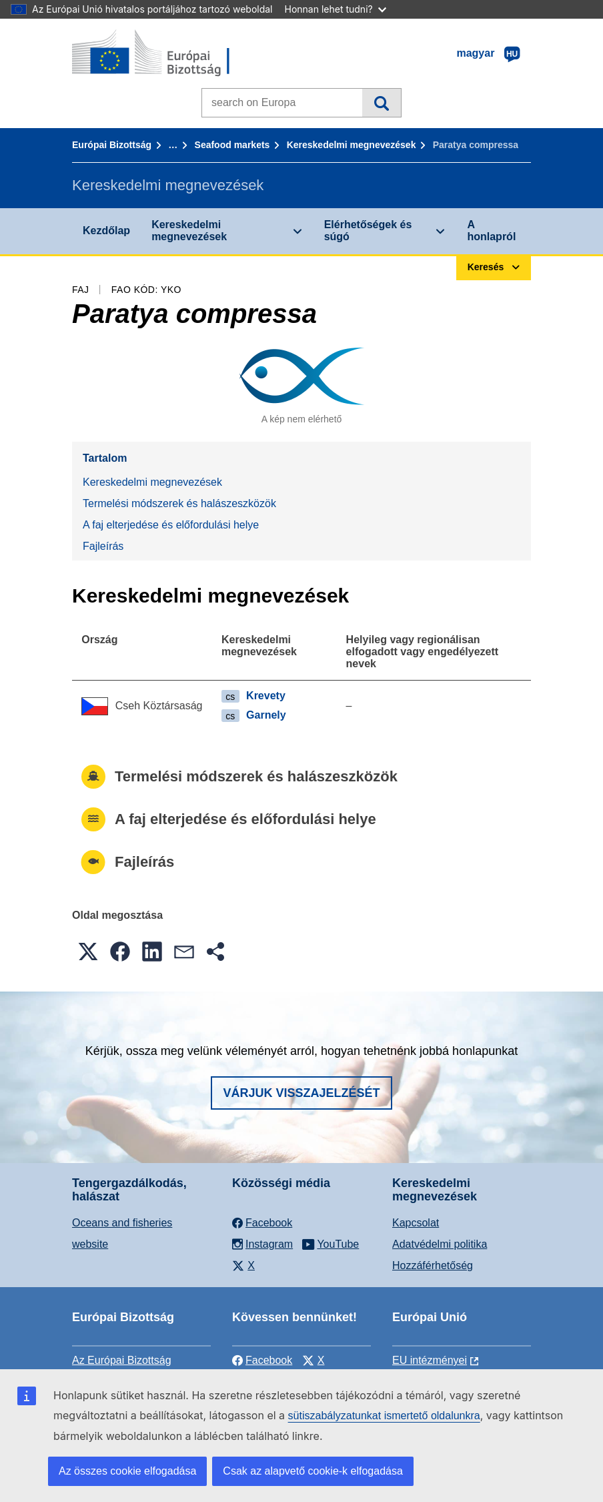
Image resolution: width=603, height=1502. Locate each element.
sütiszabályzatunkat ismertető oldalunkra (384, 1415)
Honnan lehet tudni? (335, 9)
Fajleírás (103, 546)
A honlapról (491, 230)
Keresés (381, 103)
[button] (88, 951)
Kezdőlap (106, 230)
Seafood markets (232, 144)
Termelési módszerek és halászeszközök (179, 503)
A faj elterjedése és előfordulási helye (171, 524)
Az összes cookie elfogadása (127, 1471)
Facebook (262, 1360)
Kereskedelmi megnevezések (351, 144)
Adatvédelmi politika (439, 1244)
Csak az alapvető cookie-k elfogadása (313, 1471)
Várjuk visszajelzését (301, 1093)
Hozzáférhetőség (432, 1265)
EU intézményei (429, 1360)
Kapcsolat (415, 1222)
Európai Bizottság (111, 144)
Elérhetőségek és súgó (368, 230)
